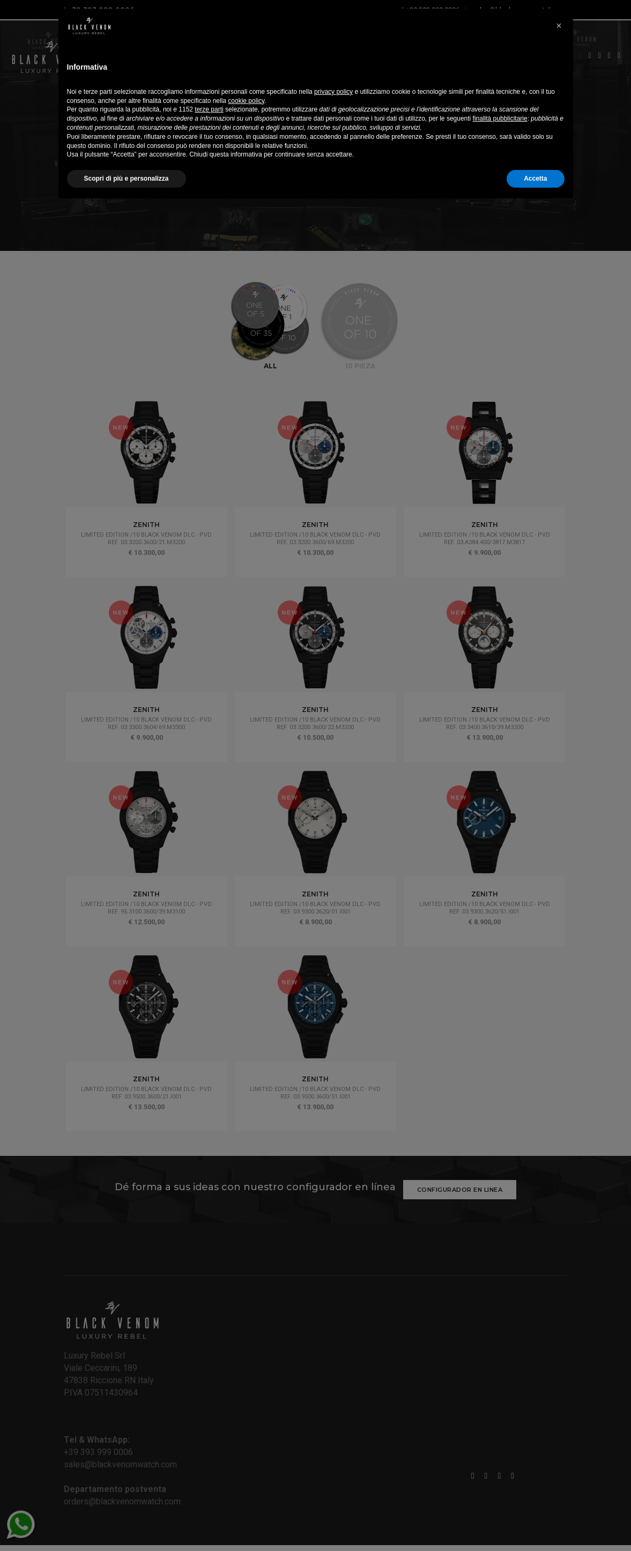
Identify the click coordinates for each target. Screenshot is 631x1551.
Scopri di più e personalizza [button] (126, 1522)
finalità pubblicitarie (500, 1462)
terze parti (209, 1453)
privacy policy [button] (333, 1435)
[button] (559, 1363)
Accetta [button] (535, 1522)
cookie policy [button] (246, 1445)
